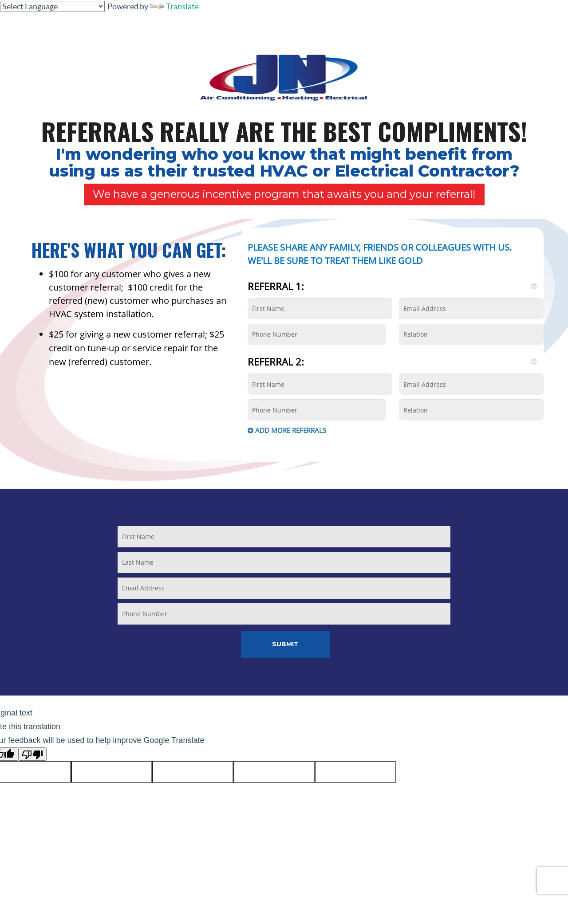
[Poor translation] (32, 754)
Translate (174, 6)
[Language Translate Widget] (52, 6)
